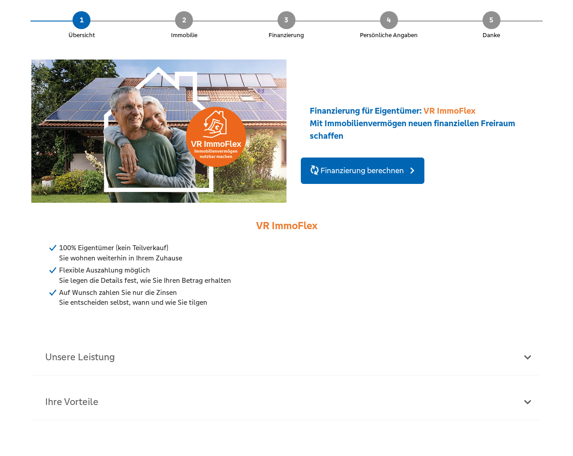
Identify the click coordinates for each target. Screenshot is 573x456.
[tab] (286, 357)
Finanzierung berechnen (358, 170)
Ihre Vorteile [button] (71, 402)
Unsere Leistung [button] (80, 357)
